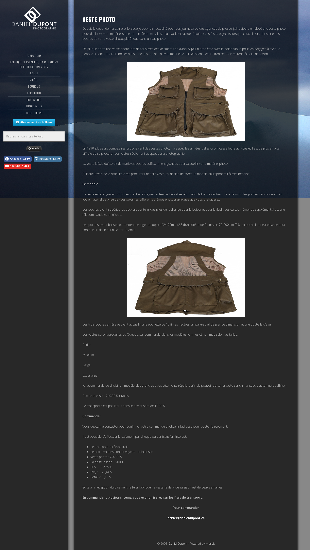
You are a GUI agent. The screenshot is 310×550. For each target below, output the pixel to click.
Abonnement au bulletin (34, 122)
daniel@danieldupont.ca (186, 518)
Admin (33, 148)
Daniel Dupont (34, 19)
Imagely (210, 543)
